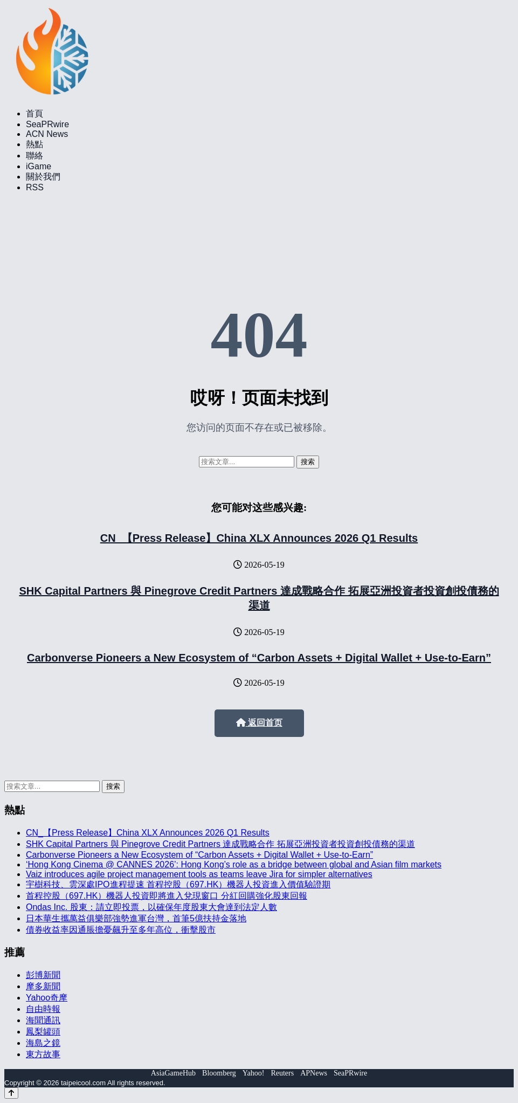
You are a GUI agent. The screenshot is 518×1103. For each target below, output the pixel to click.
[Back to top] (11, 1093)
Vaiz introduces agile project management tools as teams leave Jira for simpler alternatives (199, 874)
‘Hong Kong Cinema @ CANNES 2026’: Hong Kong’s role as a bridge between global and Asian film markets (233, 864)
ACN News (47, 134)
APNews (313, 1073)
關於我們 (43, 176)
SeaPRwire (47, 124)
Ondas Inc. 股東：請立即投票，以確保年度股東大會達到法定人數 (151, 907)
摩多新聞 (43, 986)
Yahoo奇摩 (46, 997)
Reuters (282, 1073)
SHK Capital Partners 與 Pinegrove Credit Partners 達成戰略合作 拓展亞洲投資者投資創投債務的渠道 (220, 844)
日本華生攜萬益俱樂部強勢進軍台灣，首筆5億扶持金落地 (136, 918)
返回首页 (259, 722)
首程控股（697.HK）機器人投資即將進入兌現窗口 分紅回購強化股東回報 (166, 895)
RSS (35, 187)
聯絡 (34, 155)
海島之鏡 (43, 1042)
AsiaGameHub (173, 1073)
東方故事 (43, 1054)
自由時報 (43, 1009)
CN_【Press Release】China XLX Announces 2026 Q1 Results (259, 538)
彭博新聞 (43, 975)
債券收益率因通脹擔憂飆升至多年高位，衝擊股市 (121, 929)
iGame (38, 166)
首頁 (34, 113)
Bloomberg (219, 1073)
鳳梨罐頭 (43, 1031)
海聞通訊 (43, 1020)
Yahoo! (254, 1073)
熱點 (34, 144)
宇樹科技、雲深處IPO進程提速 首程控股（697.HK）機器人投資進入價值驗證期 (178, 884)
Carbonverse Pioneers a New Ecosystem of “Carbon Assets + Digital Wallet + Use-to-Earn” (259, 658)
